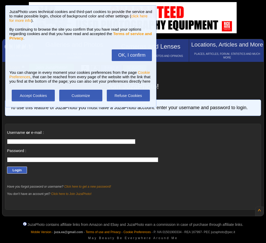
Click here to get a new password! (87, 186)
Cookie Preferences (137, 232)
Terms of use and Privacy (103, 232)
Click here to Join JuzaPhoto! (71, 194)
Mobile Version (41, 232)
